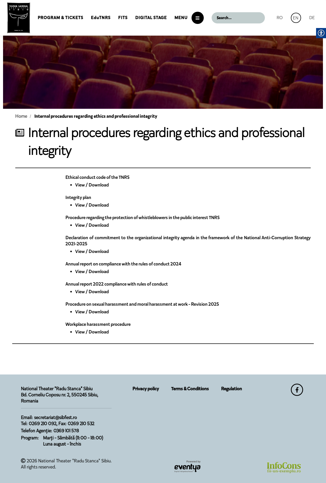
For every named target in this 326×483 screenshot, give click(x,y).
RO (280, 17)
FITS (123, 18)
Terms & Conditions (190, 389)
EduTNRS (101, 18)
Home (21, 116)
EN (295, 18)
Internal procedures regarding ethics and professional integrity (95, 116)
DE (312, 17)
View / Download (92, 185)
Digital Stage (151, 18)
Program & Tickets (60, 18)
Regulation (231, 389)
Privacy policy (145, 389)
